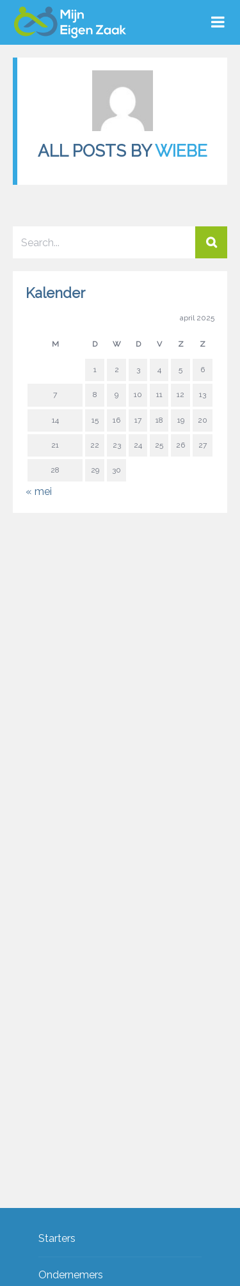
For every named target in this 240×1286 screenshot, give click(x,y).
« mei (39, 491)
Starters (57, 1239)
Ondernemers (70, 1275)
